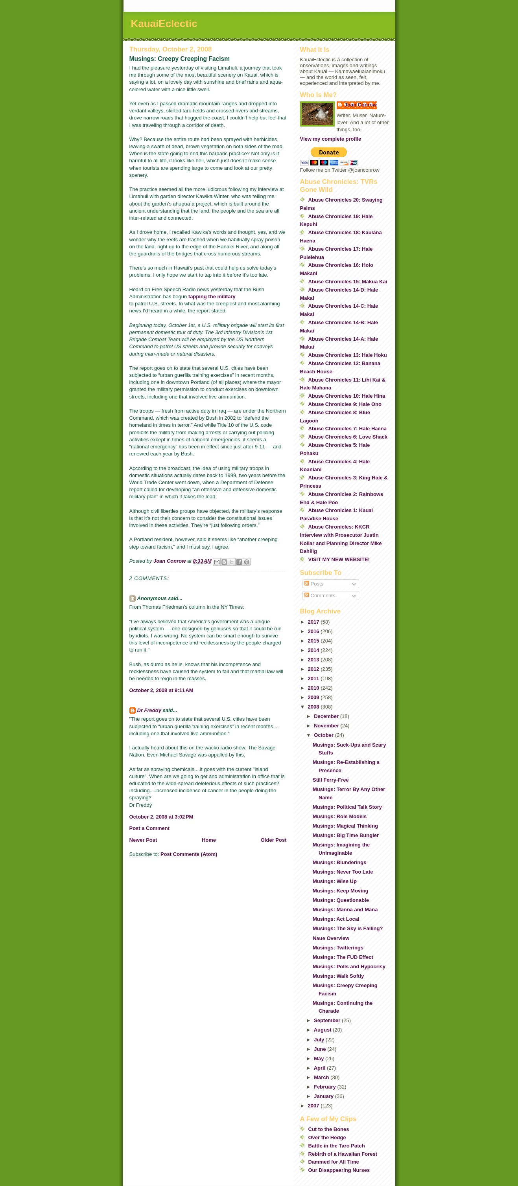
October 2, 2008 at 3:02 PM (161, 817)
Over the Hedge (327, 1137)
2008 (314, 707)
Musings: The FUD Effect (343, 957)
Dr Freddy (149, 710)
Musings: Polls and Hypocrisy (349, 966)
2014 (314, 650)
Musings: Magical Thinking (345, 826)
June (320, 1049)
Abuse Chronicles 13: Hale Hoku (347, 355)
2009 (314, 697)
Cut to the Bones (328, 1129)
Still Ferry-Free (331, 780)
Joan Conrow (361, 105)
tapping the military (212, 296)
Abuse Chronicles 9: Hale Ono (345, 404)
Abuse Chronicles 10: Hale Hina (346, 396)
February (325, 1087)
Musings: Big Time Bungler (346, 835)
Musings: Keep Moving (341, 891)
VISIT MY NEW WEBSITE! (339, 559)
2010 (314, 688)
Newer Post (143, 840)
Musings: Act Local (336, 919)
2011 (314, 678)
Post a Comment (149, 828)
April (320, 1068)
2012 (314, 669)
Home (209, 840)
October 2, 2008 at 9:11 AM (161, 690)
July (320, 1040)
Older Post (274, 840)
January (324, 1096)
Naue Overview (331, 938)
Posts (313, 584)
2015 (314, 641)
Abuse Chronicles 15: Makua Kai (347, 282)
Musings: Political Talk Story (347, 807)
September (328, 1020)
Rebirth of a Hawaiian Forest (343, 1154)
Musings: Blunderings (340, 862)
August (323, 1030)
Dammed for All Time (333, 1162)
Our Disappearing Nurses (339, 1170)
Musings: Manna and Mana (345, 909)
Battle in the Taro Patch (336, 1146)
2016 (314, 631)
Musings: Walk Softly (338, 976)
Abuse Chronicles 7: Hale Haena (347, 428)
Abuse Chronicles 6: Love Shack (348, 437)
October (324, 735)
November (327, 726)
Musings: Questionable (341, 900)
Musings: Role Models (340, 816)
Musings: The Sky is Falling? (348, 928)
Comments (319, 596)
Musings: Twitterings (338, 948)
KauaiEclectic (164, 23)
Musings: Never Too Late (343, 872)
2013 (314, 660)
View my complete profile (330, 139)
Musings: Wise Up (335, 881)
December (327, 716)
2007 (314, 1106)
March (322, 1077)
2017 (314, 622)
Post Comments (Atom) (188, 854)
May (319, 1058)
